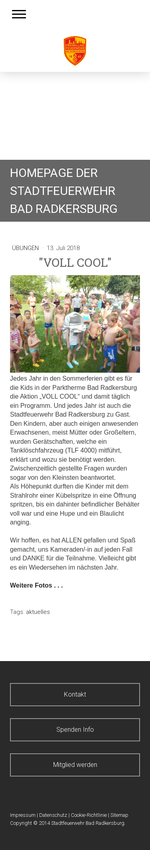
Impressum (23, 815)
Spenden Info (75, 729)
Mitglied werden (75, 765)
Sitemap (119, 815)
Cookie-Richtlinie (89, 815)
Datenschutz (53, 815)
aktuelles (38, 612)
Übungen (26, 248)
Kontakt (75, 694)
